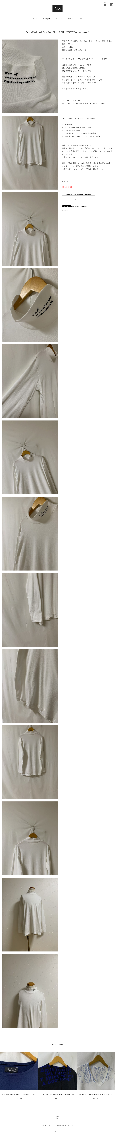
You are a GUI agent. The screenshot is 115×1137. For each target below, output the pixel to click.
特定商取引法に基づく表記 (66, 1125)
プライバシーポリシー (47, 1125)
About (35, 19)
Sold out (77, 200)
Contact (59, 19)
